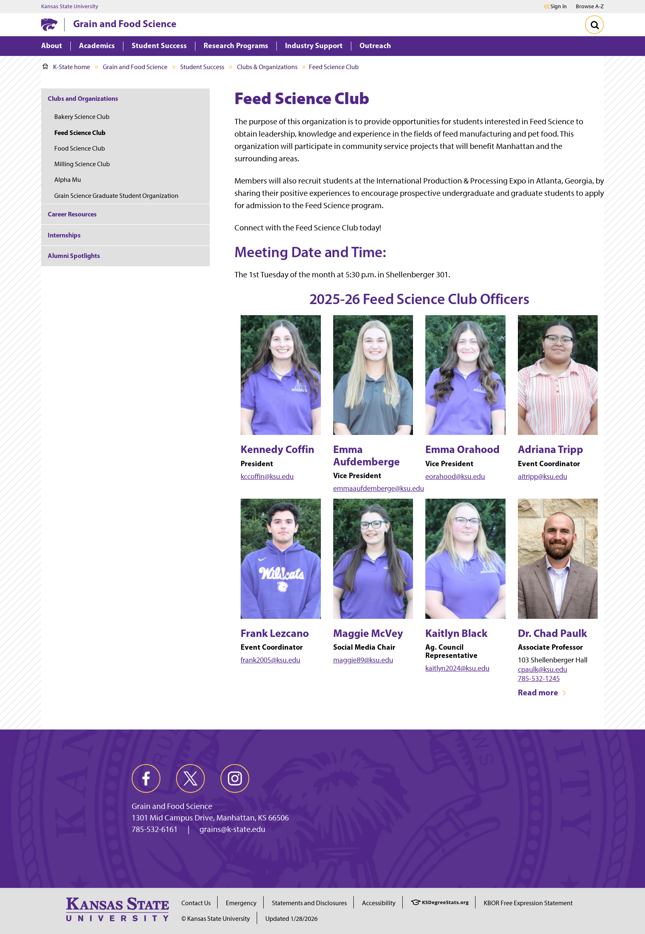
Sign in (558, 6)
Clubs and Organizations (83, 98)
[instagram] (234, 778)
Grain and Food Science (124, 23)
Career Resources (72, 214)
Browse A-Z (590, 6)
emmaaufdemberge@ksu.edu (378, 488)
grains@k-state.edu (232, 829)
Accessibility (379, 903)
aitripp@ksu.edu (542, 476)
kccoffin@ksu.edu (267, 476)
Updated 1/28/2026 (291, 918)
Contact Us (196, 903)
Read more (542, 692)
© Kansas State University (215, 918)
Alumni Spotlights (74, 255)
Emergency (241, 903)
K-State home (66, 67)
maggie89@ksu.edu (363, 659)
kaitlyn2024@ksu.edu (457, 668)
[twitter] (190, 778)
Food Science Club (79, 148)
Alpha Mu (67, 180)
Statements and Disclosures (309, 903)
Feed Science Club (80, 132)
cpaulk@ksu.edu (542, 669)
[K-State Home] (49, 24)
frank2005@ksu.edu (270, 659)
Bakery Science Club (81, 117)
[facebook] (146, 778)
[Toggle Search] (594, 24)
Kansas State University (69, 6)
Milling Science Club (82, 164)
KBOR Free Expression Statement (528, 903)
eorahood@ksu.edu (455, 476)
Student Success (202, 67)
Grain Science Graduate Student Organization (116, 196)
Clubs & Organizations (267, 67)
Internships (64, 235)
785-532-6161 (155, 829)
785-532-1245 (539, 678)
